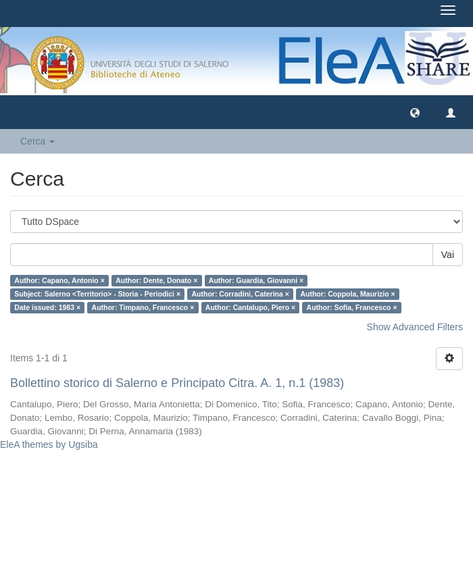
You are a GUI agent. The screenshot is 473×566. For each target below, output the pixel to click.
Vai (447, 254)
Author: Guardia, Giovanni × (256, 280)
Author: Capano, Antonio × (59, 280)
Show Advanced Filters (415, 326)
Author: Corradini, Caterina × (240, 294)
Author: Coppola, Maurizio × (347, 294)
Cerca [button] (37, 141)
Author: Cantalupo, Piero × (250, 307)
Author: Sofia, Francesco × (352, 307)
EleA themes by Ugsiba (49, 444)
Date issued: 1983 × (47, 307)
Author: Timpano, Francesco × (143, 307)
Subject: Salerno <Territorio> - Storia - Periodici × (97, 294)
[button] (415, 112)
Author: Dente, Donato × (156, 280)
